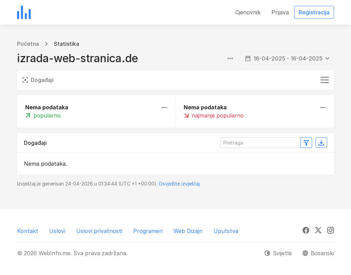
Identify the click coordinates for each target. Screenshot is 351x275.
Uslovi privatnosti (99, 231)
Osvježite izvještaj (179, 184)
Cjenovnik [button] (248, 12)
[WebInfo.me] (24, 12)
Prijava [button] (280, 12)
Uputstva (225, 231)
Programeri (148, 231)
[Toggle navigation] (324, 80)
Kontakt (27, 231)
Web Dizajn (187, 231)
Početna (28, 43)
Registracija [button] (314, 12)
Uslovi (57, 231)
